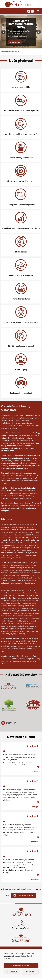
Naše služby (15, 42)
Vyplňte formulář (25, 895)
